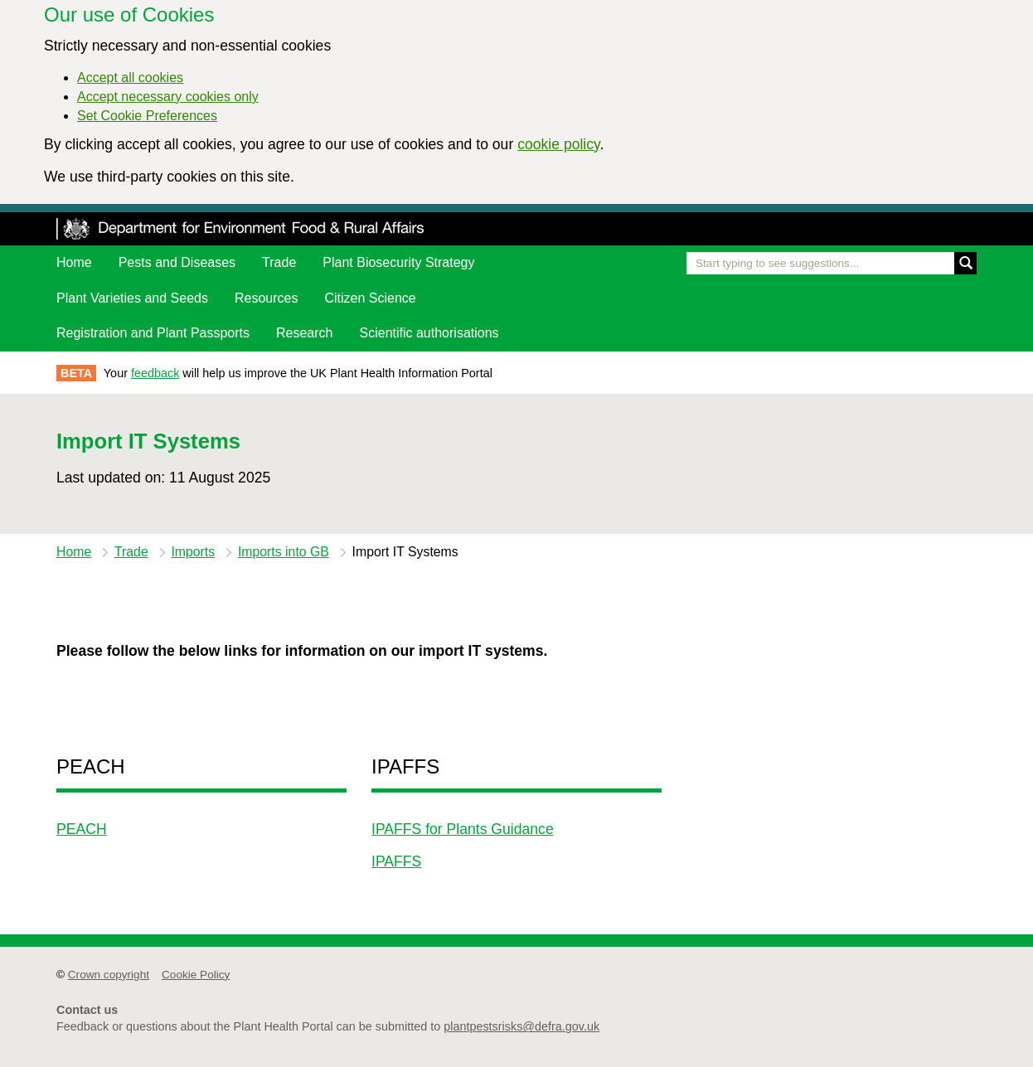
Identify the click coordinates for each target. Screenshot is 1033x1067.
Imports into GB (283, 552)
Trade (279, 262)
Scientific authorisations (429, 333)
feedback (155, 373)
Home (74, 262)
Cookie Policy (196, 974)
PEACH (81, 829)
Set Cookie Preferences (147, 116)
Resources (266, 298)
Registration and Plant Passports (153, 333)
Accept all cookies (130, 77)
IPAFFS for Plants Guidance (462, 829)
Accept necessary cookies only (168, 97)
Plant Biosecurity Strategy (398, 262)
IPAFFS (396, 861)
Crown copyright (108, 974)
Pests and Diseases (177, 262)
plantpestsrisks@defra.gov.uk (521, 1026)
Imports (193, 552)
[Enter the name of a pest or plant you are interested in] (831, 263)
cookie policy (558, 144)
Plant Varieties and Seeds (132, 298)
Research (304, 333)
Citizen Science (369, 298)
